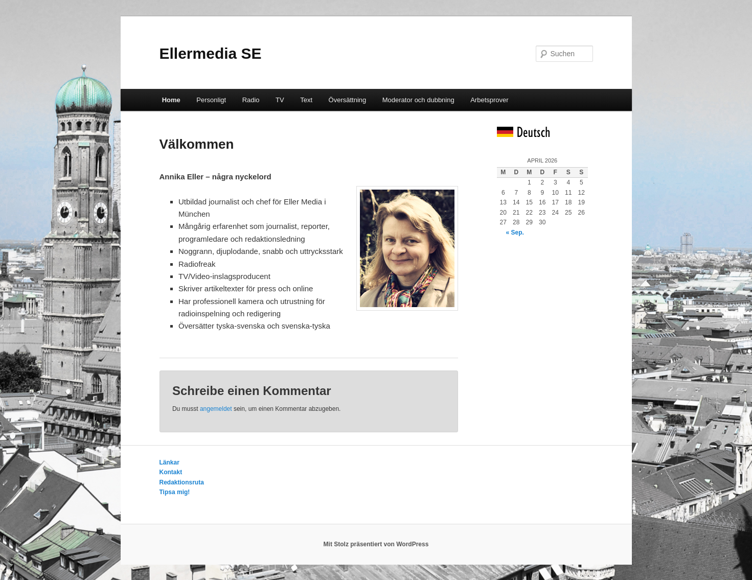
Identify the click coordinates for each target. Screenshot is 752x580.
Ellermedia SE (210, 53)
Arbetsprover (489, 100)
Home (171, 100)
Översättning (348, 100)
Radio (251, 100)
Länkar (169, 462)
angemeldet (216, 408)
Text (306, 100)
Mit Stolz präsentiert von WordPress (376, 544)
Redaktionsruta (181, 482)
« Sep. (515, 232)
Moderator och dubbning (418, 100)
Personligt (211, 100)
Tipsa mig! (174, 492)
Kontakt (171, 472)
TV (280, 100)
